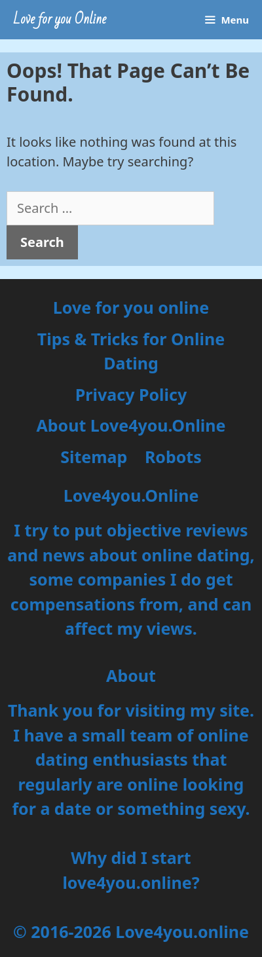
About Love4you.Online (131, 425)
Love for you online (131, 307)
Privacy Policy (131, 394)
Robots (173, 456)
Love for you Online (59, 19)
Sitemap (93, 456)
